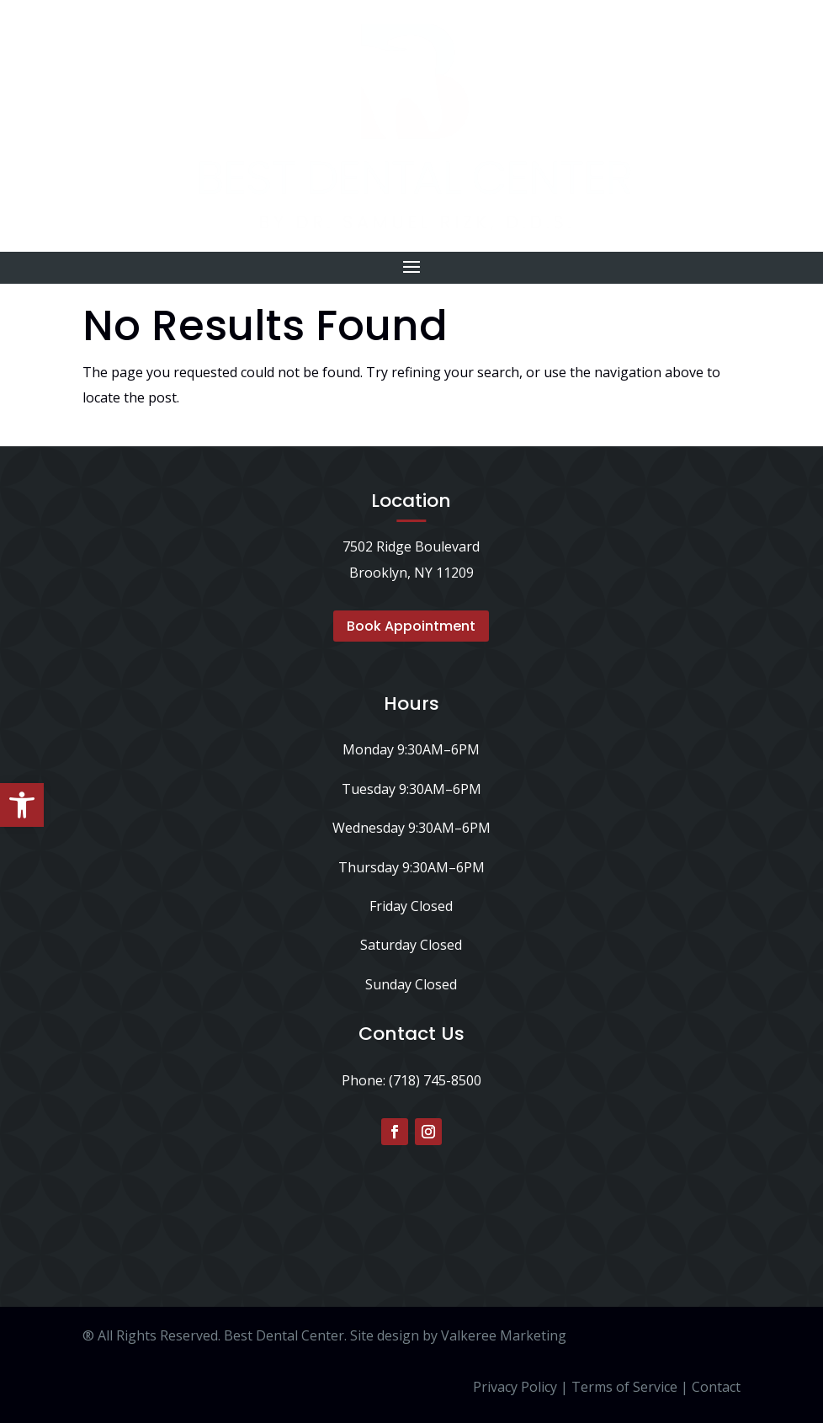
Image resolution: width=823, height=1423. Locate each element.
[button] (22, 805)
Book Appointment (411, 626)
